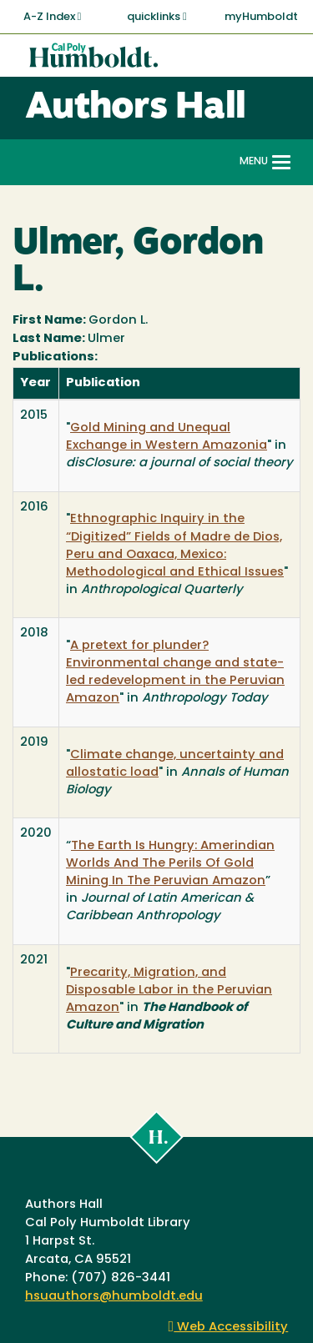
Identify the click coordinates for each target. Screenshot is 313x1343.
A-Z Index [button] (52, 17)
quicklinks (157, 17)
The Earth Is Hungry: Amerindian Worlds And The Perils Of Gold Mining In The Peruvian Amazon (170, 864)
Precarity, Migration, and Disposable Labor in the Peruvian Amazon (169, 990)
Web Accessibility (229, 1327)
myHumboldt (261, 17)
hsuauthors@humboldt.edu (114, 1296)
